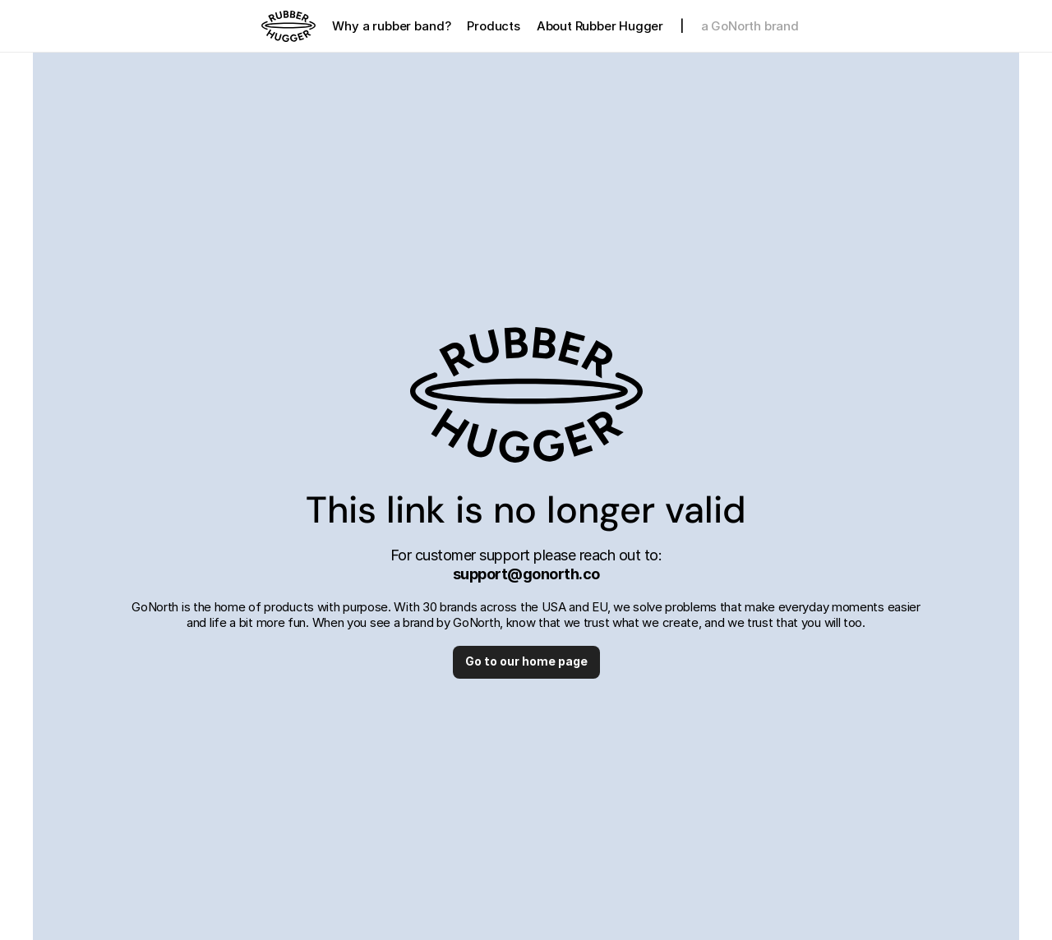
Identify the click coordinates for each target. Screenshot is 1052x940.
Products (493, 26)
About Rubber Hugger (600, 26)
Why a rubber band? (391, 26)
